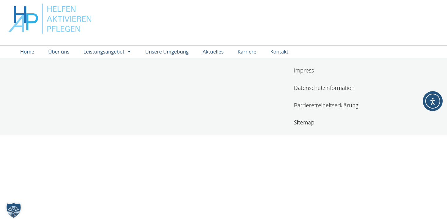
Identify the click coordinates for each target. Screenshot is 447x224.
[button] (13, 210)
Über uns (58, 51)
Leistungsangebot (107, 51)
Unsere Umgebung (167, 51)
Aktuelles (213, 51)
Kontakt (279, 51)
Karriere (246, 51)
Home (27, 51)
